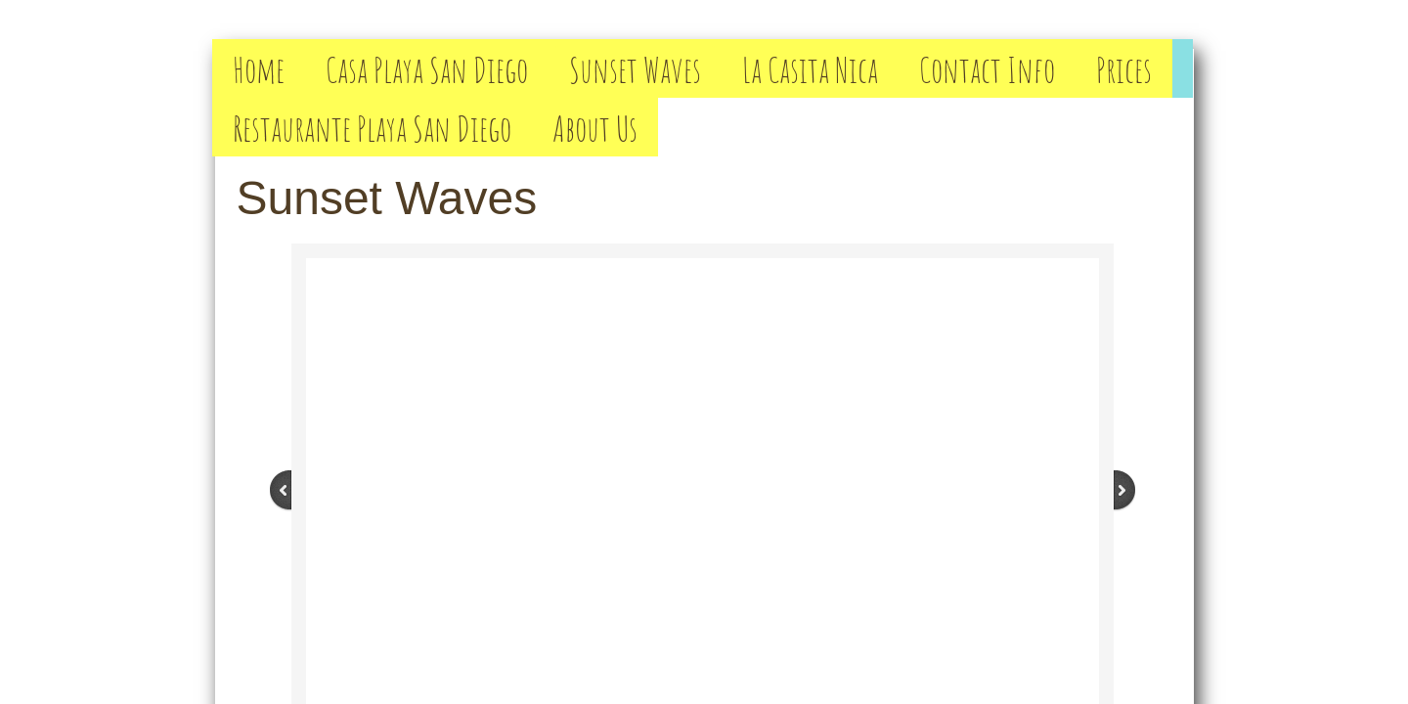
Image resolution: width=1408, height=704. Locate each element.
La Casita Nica (810, 69)
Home (259, 69)
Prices (1124, 69)
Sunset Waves (635, 69)
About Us (595, 128)
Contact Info (987, 69)
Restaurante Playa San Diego (372, 128)
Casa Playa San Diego (427, 69)
